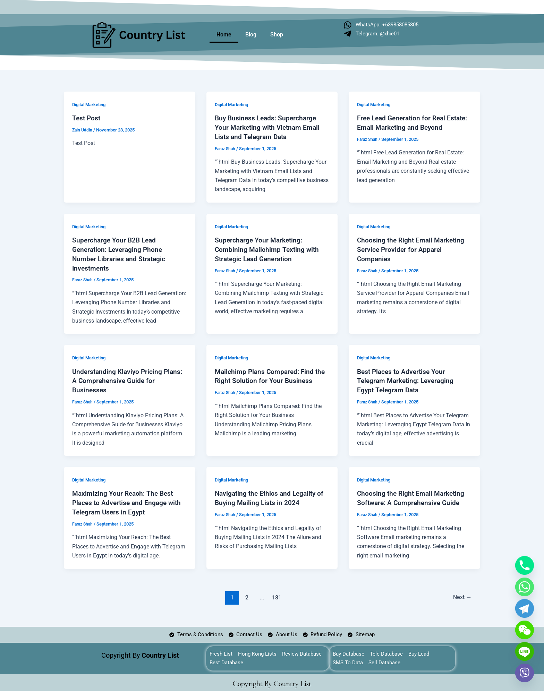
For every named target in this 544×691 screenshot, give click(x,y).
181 (276, 593)
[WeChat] (524, 630)
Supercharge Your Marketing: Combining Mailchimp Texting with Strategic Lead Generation (268, 248)
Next (461, 593)
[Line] (524, 651)
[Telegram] (524, 608)
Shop (276, 34)
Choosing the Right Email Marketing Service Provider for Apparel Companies (412, 248)
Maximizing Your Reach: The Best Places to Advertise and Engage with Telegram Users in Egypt (128, 499)
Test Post (87, 118)
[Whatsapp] (524, 587)
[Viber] (524, 673)
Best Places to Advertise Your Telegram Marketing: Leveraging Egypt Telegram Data (407, 378)
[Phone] (524, 565)
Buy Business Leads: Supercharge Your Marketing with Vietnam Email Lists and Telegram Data (269, 127)
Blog (250, 34)
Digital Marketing (91, 104)
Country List (292, 681)
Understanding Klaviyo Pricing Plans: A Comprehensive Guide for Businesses (129, 378)
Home (223, 34)
